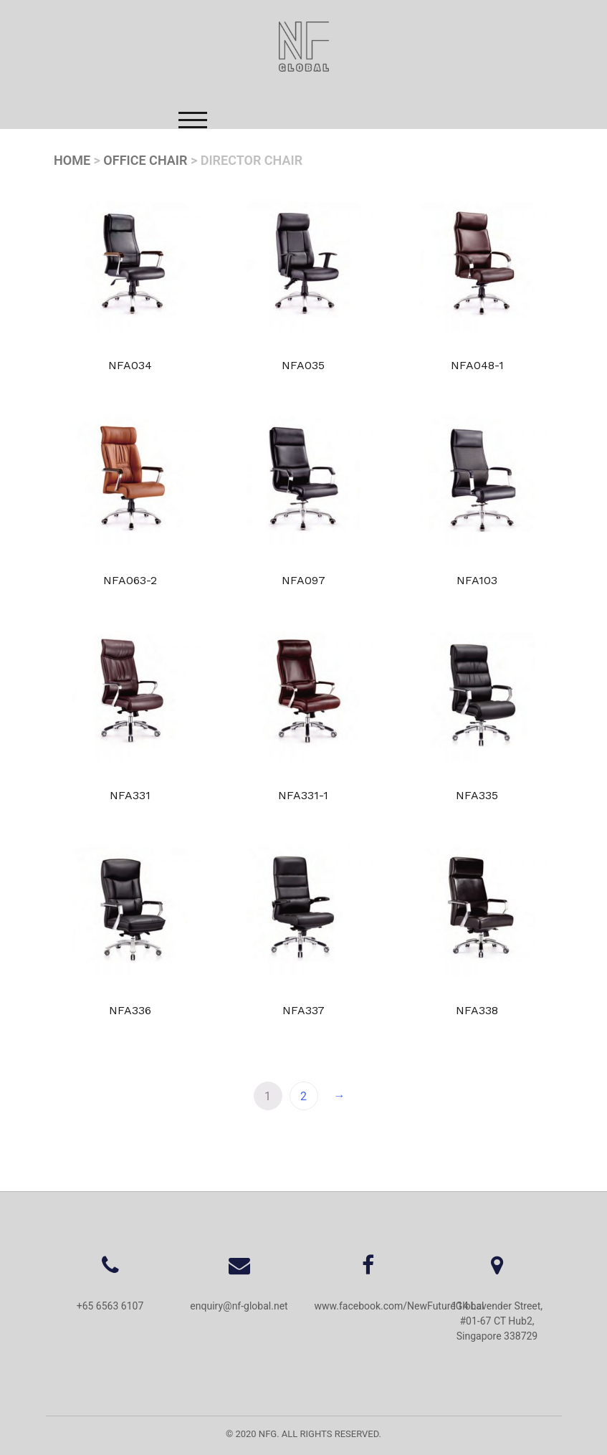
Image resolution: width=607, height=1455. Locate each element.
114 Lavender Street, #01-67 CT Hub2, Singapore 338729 (497, 1321)
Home (72, 160)
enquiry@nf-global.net (238, 1306)
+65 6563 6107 (110, 1306)
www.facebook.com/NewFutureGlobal (399, 1306)
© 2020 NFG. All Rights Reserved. (303, 1433)
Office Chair (145, 160)
